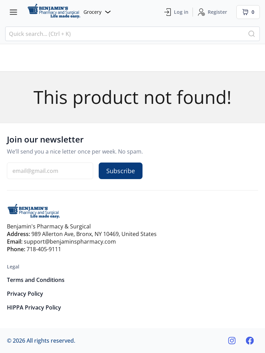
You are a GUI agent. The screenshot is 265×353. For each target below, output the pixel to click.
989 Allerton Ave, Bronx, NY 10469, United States (94, 234)
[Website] (69, 12)
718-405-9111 (44, 249)
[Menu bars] (13, 12)
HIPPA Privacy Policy (34, 307)
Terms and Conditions (36, 280)
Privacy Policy (25, 293)
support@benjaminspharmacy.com (70, 241)
